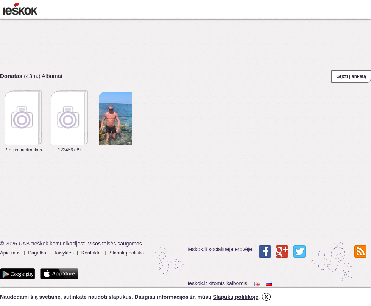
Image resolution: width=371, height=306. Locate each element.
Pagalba (37, 253)
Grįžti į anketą (351, 76)
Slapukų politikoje (235, 297)
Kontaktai (91, 253)
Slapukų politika (126, 253)
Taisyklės (64, 253)
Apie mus (10, 253)
